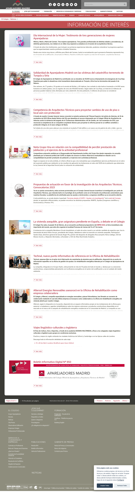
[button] (11, 400)
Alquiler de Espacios (14, 464)
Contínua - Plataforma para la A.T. (63, 419)
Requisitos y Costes (37, 417)
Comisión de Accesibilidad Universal (16, 454)
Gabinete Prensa (106, 11)
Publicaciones (91, 11)
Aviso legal (47, 488)
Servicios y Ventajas (37, 414)
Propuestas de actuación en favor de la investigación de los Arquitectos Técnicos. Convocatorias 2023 (77, 186)
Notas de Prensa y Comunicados (64, 445)
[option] (16, 11)
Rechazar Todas (122, 485)
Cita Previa (11, 422)
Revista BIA (34, 445)
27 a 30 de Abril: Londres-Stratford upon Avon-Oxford (55, 343)
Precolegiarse (35, 422)
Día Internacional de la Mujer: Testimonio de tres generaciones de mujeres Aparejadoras (74, 37)
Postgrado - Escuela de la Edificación (62, 414)
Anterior (108, 401)
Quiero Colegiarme (37, 420)
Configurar (120, 480)
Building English (59, 422)
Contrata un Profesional (15, 445)
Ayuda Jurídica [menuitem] (99, 15)
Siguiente (116, 401)
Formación (48, 11)
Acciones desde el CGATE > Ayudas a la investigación (85, 198)
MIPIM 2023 (101, 225)
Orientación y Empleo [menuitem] (115, 15)
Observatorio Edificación (15, 425)
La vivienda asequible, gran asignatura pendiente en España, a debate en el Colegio (79, 221)
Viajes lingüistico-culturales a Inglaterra (55, 327)
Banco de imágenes (60, 448)
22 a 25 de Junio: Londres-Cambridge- (49, 347)
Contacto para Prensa (61, 451)
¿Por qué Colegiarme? (32, 11)
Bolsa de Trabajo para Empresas (18, 448)
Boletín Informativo (37, 448)
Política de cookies (71, 488)
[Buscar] (105, 4)
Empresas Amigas (13, 428)
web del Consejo (114, 198)
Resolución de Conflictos (15, 461)
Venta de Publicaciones (38, 451)
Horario (10, 417)
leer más (39, 62)
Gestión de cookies (83, 488)
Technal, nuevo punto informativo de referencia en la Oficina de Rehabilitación (76, 255)
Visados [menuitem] (71, 15)
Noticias (120, 11)
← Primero (99, 401)
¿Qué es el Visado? (13, 451)
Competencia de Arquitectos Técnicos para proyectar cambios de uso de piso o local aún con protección (76, 111)
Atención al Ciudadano (15, 458)
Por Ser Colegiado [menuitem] (42, 15)
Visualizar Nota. (38, 168)
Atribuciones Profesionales (16, 431)
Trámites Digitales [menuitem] (59, 15)
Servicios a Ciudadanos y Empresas (68, 11)
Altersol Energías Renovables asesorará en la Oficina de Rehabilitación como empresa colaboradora (75, 292)
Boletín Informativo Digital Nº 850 (52, 361)
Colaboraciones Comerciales (16, 467)
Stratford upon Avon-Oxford (72, 347)
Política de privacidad (58, 488)
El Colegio (16, 11)
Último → (125, 401)
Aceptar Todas (104, 485)
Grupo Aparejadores (14, 414)
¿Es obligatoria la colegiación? (40, 425)
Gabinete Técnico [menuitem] (84, 15)
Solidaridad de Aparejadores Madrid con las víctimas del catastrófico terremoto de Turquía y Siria (78, 74)
